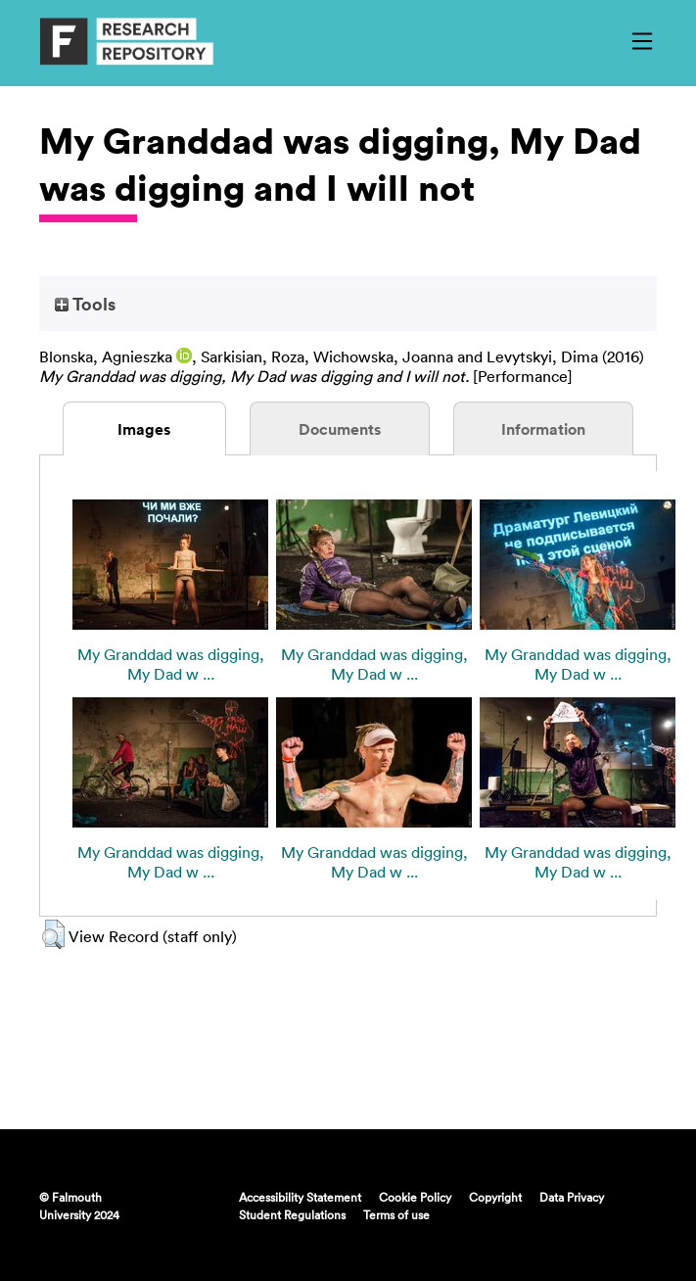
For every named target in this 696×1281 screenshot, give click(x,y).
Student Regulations (292, 1214)
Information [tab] (543, 429)
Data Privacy (571, 1197)
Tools (85, 303)
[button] (53, 934)
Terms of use (396, 1214)
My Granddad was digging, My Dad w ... (170, 664)
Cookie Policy (415, 1197)
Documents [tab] (340, 429)
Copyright (495, 1197)
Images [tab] (143, 429)
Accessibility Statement (300, 1197)
